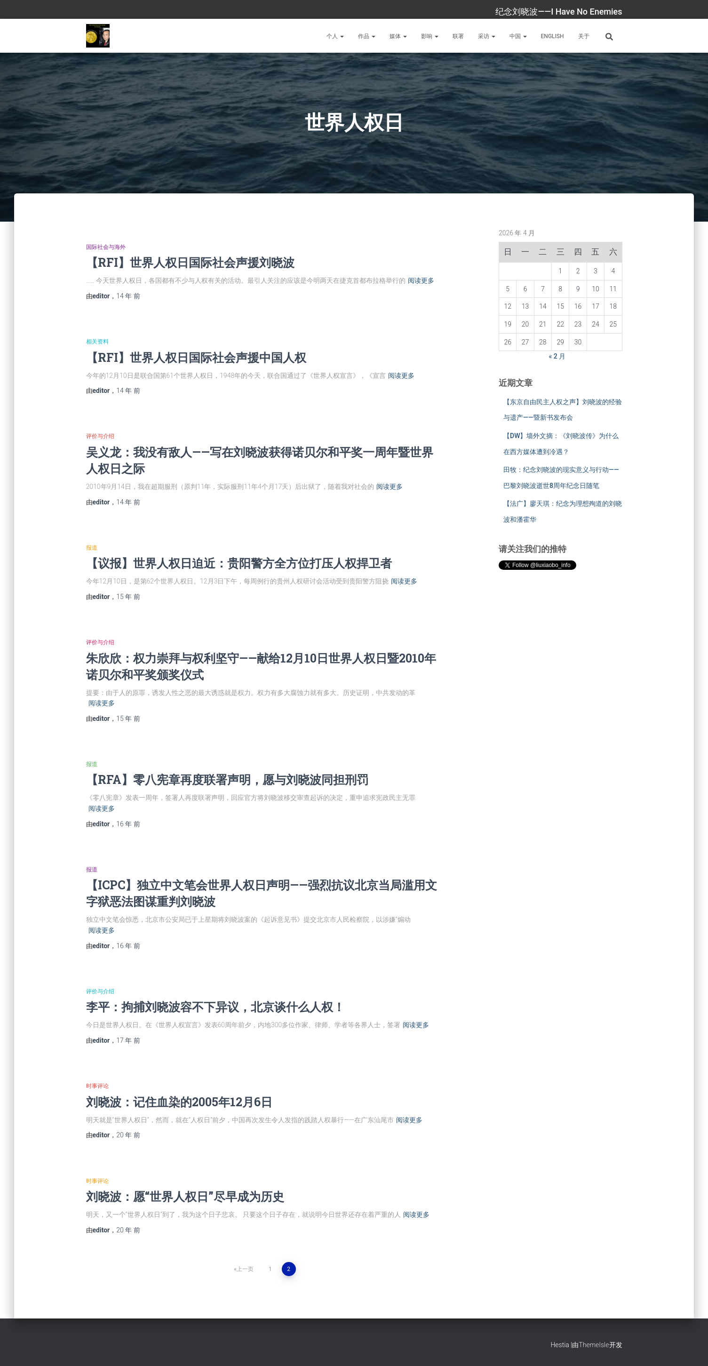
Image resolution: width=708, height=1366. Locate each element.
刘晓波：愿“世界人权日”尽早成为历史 (185, 1196)
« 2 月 (557, 356)
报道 (91, 547)
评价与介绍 (100, 436)
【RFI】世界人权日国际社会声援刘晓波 (190, 262)
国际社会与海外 (106, 247)
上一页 (245, 1269)
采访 (486, 36)
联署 (458, 36)
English (552, 36)
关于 (583, 36)
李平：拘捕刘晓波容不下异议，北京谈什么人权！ (215, 1007)
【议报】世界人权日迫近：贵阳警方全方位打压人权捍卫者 (239, 563)
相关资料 (97, 341)
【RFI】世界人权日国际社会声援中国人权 (196, 357)
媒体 (398, 36)
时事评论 (97, 1086)
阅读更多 (421, 280)
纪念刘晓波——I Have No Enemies (558, 11)
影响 (429, 36)
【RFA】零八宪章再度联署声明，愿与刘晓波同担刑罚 (227, 779)
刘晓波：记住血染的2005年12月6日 (179, 1102)
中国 (518, 36)
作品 (366, 36)
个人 (335, 36)
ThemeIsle (594, 1345)
